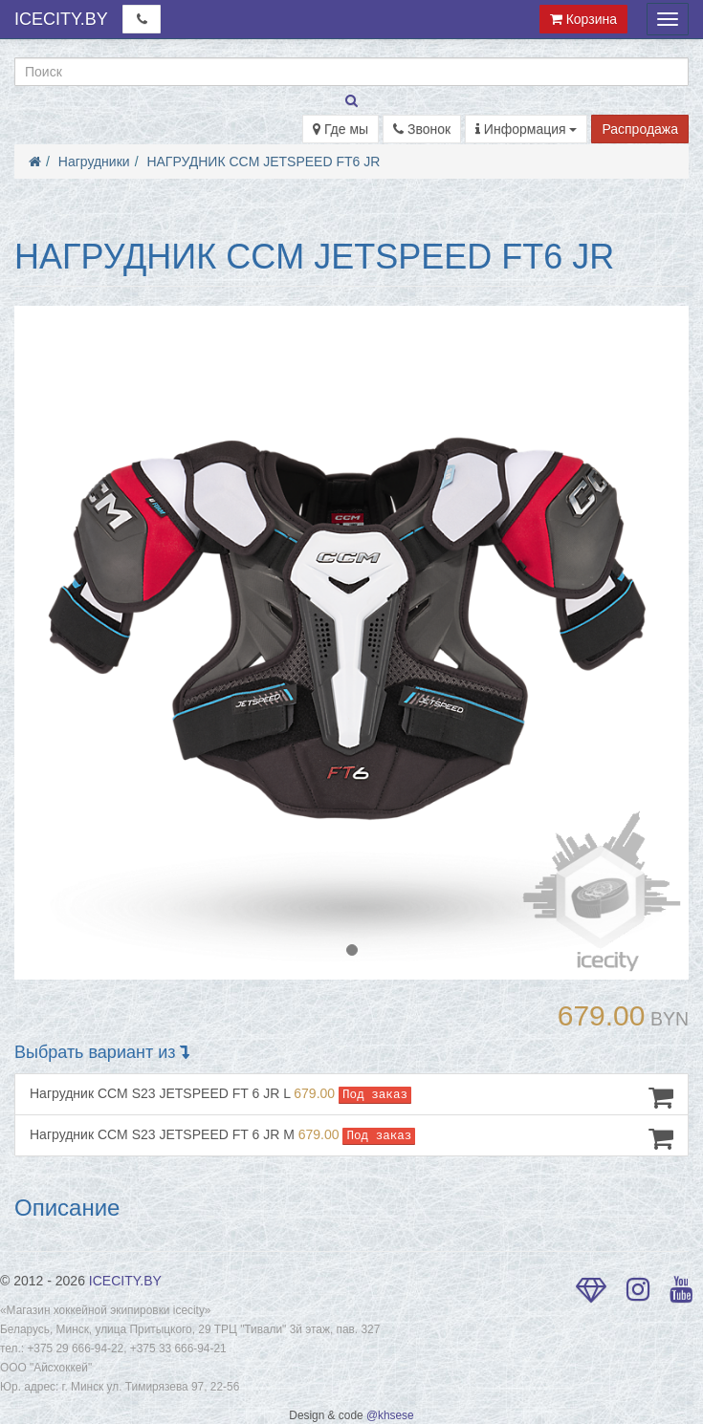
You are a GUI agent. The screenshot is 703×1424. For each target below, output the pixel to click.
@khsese (390, 1415)
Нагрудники (94, 161)
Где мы (340, 129)
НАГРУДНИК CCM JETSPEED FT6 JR (263, 161)
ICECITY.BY (61, 19)
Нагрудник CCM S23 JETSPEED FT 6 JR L (351, 1097)
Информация (526, 129)
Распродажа (640, 129)
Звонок (421, 129)
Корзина (583, 19)
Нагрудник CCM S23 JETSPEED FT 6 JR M (351, 1138)
